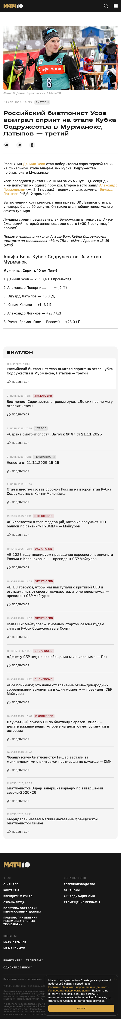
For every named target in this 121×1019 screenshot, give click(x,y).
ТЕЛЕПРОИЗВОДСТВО (79, 884)
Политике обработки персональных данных (77, 987)
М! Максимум (14, 948)
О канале (10, 884)
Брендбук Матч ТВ (17, 896)
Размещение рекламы (82, 902)
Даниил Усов (34, 164)
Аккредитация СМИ (79, 896)
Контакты (11, 890)
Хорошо (81, 1008)
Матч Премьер (14, 942)
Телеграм (33, 960)
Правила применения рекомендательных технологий (20, 921)
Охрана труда (14, 902)
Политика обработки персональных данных (22, 910)
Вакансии (72, 890)
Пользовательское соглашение (22, 979)
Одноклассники (16, 967)
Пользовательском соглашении (69, 990)
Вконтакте (11, 960)
